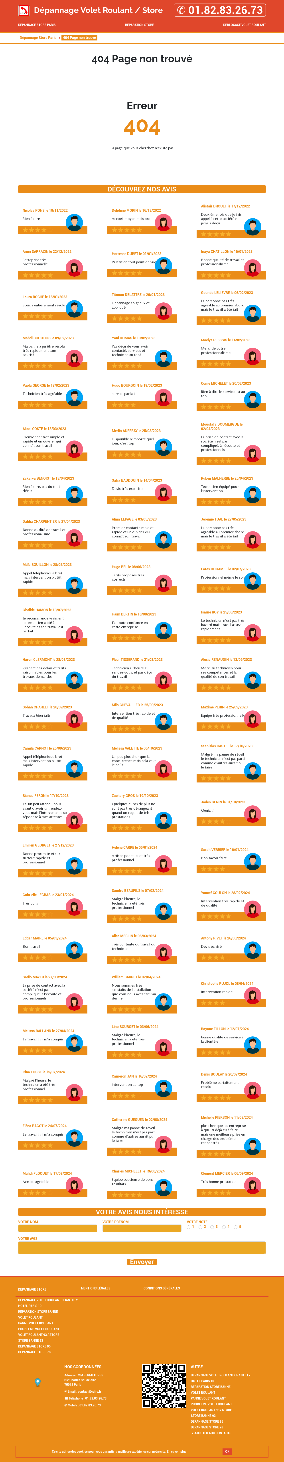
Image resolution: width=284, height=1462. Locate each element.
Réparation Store (139, 25)
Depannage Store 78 (34, 1352)
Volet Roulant (30, 1317)
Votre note (197, 1222)
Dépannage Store (32, 1289)
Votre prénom (116, 1222)
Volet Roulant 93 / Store (38, 1335)
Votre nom (28, 1222)
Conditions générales (162, 1288)
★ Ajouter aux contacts (211, 1433)
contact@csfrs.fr (89, 1391)
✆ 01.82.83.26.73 (220, 10)
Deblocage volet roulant (244, 25)
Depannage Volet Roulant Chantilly (48, 1300)
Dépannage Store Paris (37, 25)
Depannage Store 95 (34, 1346)
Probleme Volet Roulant (38, 1329)
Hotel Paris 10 (29, 1306)
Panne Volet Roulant (35, 1323)
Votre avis (27, 1239)
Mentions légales (95, 1288)
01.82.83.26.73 (95, 1398)
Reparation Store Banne (38, 1311)
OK (227, 1451)
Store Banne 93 (30, 1340)
